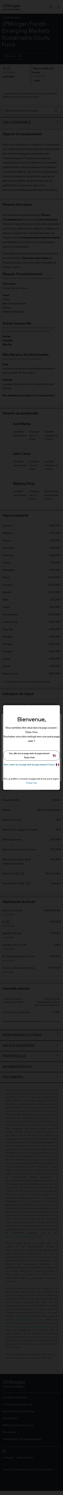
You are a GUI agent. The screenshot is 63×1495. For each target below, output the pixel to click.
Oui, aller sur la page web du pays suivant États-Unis (32, 755)
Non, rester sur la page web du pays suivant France (31, 764)
